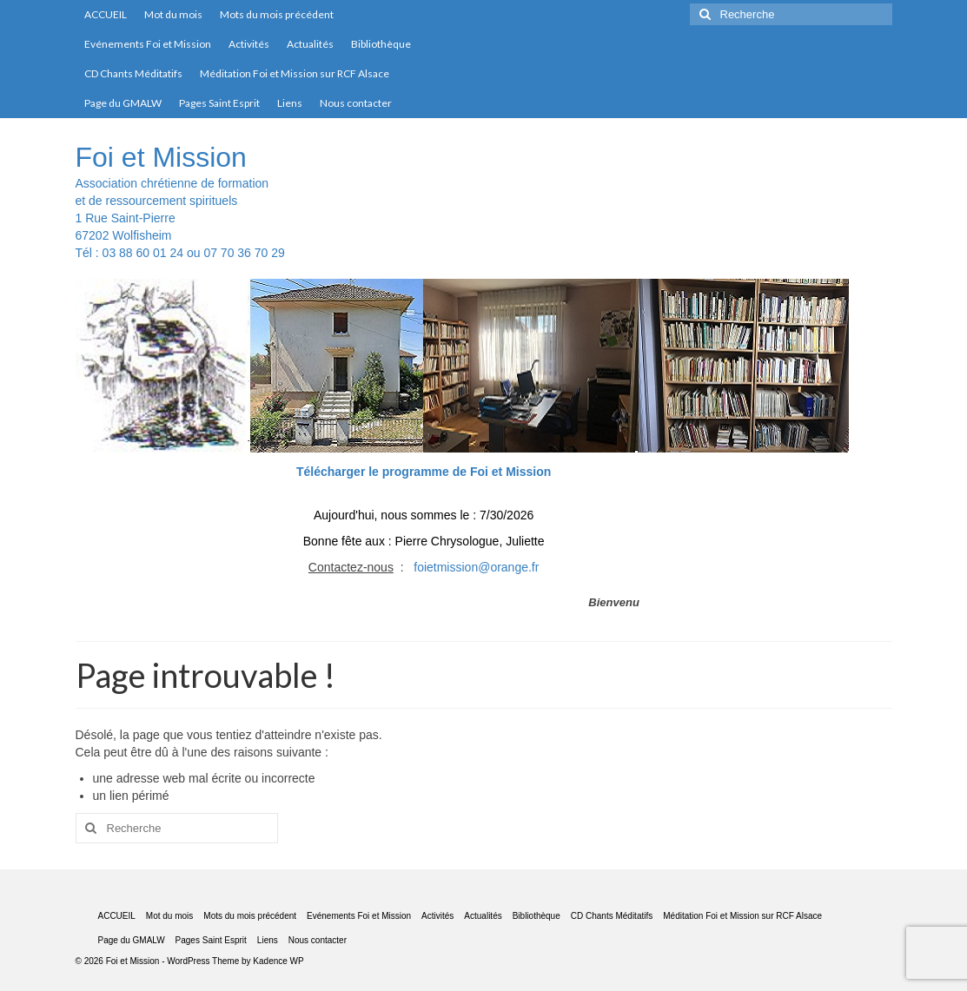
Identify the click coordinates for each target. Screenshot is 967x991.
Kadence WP (278, 961)
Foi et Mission (161, 157)
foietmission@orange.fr (476, 567)
